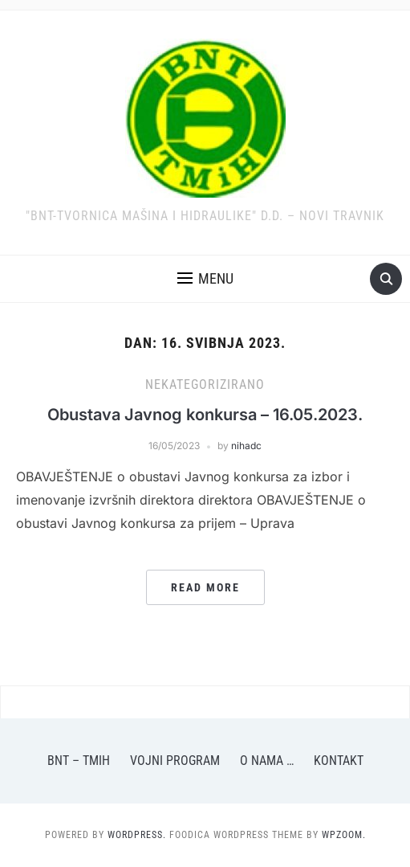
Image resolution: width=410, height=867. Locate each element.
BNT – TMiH (78, 760)
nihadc (246, 446)
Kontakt (338, 760)
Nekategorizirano (205, 384)
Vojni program (175, 760)
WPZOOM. (344, 834)
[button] (205, 279)
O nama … (267, 760)
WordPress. (137, 834)
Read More (205, 587)
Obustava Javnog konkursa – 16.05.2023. (205, 414)
